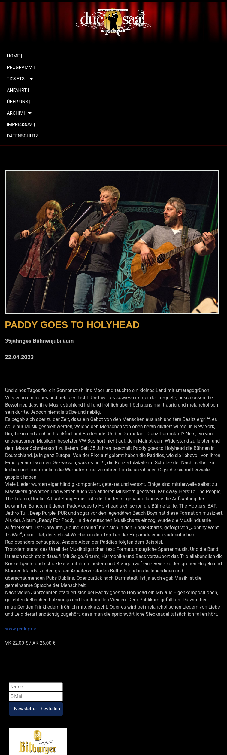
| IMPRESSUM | (20, 124)
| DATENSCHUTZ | (23, 136)
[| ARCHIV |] (28, 113)
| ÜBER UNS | (17, 101)
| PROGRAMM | (20, 67)
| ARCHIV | (15, 113)
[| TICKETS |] (30, 79)
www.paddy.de (20, 628)
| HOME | (13, 56)
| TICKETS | (16, 78)
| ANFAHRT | (17, 90)
